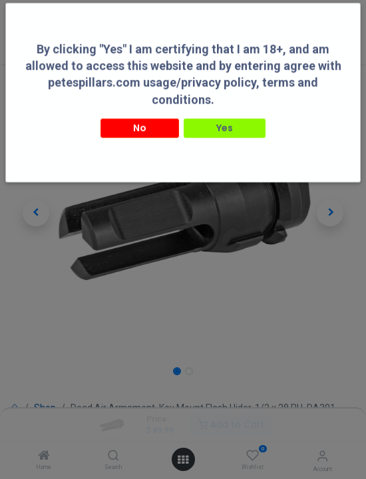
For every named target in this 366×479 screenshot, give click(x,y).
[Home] (44, 456)
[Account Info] (322, 456)
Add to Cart (231, 424)
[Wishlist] (252, 456)
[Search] (113, 456)
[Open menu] (183, 460)
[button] (36, 213)
